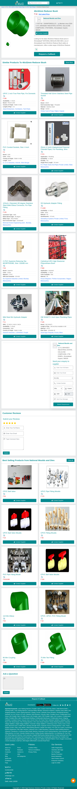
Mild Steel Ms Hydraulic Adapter (15, 317)
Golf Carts (29, 738)
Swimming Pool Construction (23, 736)
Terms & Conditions (34, 749)
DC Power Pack (43, 719)
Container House (16, 719)
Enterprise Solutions (57, 760)
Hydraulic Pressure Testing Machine (51, 725)
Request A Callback (38, 698)
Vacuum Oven (26, 719)
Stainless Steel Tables (62, 710)
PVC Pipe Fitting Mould (11, 574)
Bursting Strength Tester (33, 725)
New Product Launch (57, 758)
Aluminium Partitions (49, 710)
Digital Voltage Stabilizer (22, 723)
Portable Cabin (36, 708)
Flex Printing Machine (26, 721)
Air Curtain (61, 727)
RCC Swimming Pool (37, 736)
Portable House (54, 714)
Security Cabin (45, 714)
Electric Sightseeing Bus (19, 738)
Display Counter (36, 712)
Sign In (59, 3)
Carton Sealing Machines (23, 712)
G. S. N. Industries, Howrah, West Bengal (16, 162)
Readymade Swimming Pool (52, 736)
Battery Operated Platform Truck (50, 738)
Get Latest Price (44, 13)
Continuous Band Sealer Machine (28, 730)
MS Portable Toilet (15, 715)
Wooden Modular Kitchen (27, 732)
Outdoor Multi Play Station (48, 708)
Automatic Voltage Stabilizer (38, 723)
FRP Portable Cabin (47, 715)
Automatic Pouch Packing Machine (48, 730)
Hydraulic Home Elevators (48, 712)
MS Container (58, 715)
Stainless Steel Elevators (33, 714)
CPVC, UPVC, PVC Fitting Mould (53, 615)
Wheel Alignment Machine (15, 734)
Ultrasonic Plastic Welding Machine (59, 729)
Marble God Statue (46, 727)
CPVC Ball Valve (9, 491)
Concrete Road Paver (44, 740)
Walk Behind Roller (62, 708)
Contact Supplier (42, 32)
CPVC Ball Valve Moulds (50, 574)
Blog (6, 755)
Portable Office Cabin (15, 717)
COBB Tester (22, 725)
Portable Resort (25, 715)
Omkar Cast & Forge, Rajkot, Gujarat (52, 110)
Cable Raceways (43, 729)
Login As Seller (55, 762)
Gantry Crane (62, 723)
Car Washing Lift (59, 732)
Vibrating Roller (9, 710)
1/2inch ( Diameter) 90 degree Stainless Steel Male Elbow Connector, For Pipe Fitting (18, 205)
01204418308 (9, 769)
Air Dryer (16, 732)
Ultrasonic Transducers (11, 730)
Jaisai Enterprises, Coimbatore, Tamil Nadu (16, 108)
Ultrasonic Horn (33, 729)
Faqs (6, 762)
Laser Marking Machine (24, 708)
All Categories (21, 755)
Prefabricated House (56, 717)
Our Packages (55, 751)
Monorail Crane (13, 725)
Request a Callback (47, 54)
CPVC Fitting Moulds (48, 532)
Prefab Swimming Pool (61, 734)
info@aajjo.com (9, 775)
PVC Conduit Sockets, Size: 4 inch (16, 147)
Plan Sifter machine (22, 729)
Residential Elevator (62, 712)
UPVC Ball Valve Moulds (12, 532)
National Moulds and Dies (52, 18)
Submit (6, 452)
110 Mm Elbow (8, 615)
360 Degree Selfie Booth (30, 740)
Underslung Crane (52, 723)
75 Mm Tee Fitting (47, 657)
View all (70, 460)
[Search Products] (28, 2)
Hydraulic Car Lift (10, 714)
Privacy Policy (32, 751)
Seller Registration (56, 747)
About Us (8, 747)
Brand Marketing (56, 755)
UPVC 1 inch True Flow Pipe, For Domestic (19, 93)
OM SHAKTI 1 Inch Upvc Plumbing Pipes (56, 317)
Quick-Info (8, 758)
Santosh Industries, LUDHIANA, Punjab (15, 332)
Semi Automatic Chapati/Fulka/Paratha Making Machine (38, 734)
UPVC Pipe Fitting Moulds (50, 491)
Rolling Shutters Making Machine (44, 732)
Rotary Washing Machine (57, 721)
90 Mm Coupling (9, 657)
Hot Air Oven (34, 719)
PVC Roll (54, 727)
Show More (69, 62)
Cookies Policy (32, 747)
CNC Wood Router (14, 721)
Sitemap (7, 749)
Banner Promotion (56, 753)
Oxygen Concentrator (66, 738)
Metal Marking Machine (33, 727)
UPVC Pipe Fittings (30, 6)
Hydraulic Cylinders (54, 719)
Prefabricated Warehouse (43, 717)
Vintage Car (36, 738)
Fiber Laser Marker (20, 727)
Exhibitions (8, 760)
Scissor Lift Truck (20, 714)
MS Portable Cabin (36, 715)
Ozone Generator (10, 740)
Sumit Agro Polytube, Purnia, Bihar (52, 332)
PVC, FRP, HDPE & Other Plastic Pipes (15, 6)
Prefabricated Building (28, 717)
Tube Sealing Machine (21, 710)
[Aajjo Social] (60, 704)
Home (2, 6)
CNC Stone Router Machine (41, 721)
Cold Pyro (19, 740)
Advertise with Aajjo (57, 749)
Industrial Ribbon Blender (35, 710)
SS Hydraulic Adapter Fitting (51, 203)
